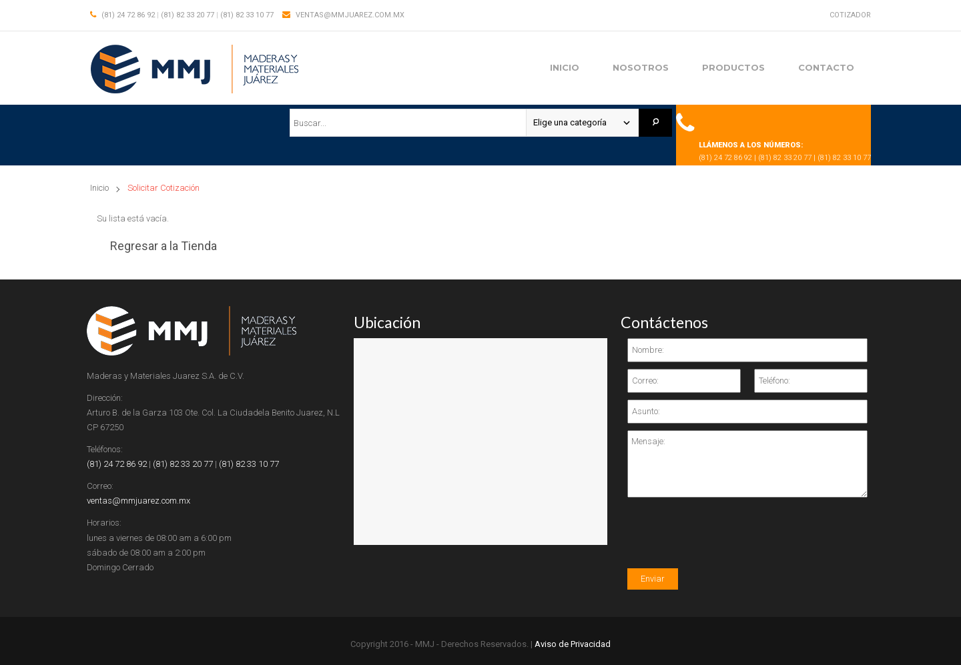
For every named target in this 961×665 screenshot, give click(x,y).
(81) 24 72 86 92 (128, 15)
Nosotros (641, 67)
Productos (733, 67)
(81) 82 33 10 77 (247, 15)
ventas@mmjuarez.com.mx (350, 15)
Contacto (826, 67)
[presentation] (728, 542)
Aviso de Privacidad (573, 644)
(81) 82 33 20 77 (187, 15)
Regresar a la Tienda (163, 246)
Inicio (564, 67)
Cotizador (850, 15)
